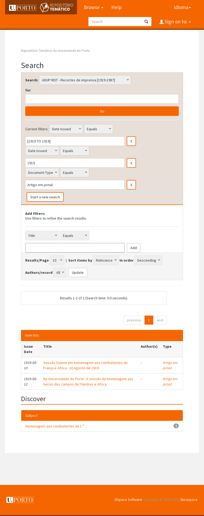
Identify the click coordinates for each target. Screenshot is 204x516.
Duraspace (189, 499)
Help (116, 7)
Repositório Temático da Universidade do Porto (55, 50)
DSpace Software (128, 499)
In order (127, 260)
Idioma (182, 7)
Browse (93, 7)
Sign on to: (177, 21)
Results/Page (37, 260)
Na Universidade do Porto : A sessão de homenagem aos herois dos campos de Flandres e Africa (88, 381)
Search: (31, 80)
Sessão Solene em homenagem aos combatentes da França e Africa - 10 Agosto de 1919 (85, 365)
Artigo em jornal (170, 365)
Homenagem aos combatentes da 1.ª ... (56, 426)
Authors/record (39, 272)
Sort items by (80, 260)
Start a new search (45, 197)
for (28, 90)
